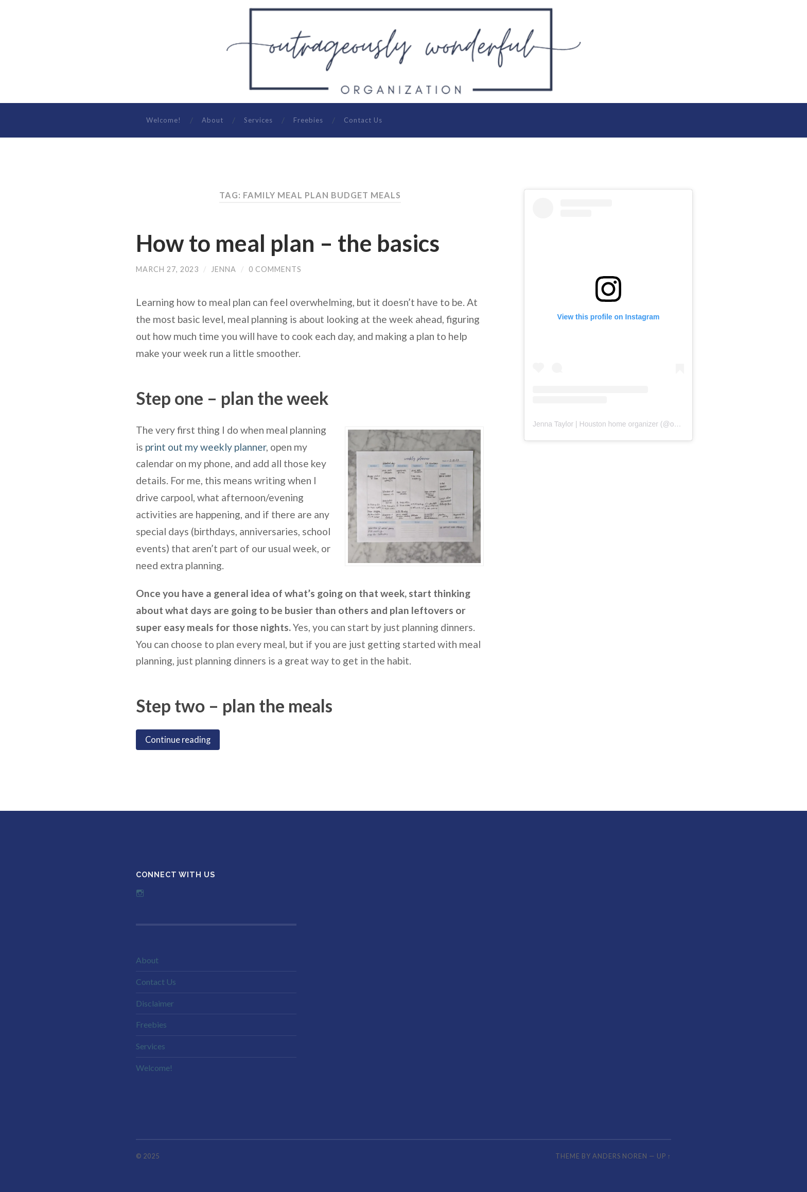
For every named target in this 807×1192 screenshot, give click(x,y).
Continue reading (177, 740)
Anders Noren (619, 1156)
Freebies (308, 120)
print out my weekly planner (205, 447)
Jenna (223, 269)
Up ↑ (664, 1156)
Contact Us (363, 120)
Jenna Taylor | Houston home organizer (595, 424)
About (212, 120)
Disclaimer (155, 1003)
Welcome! (163, 120)
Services (258, 120)
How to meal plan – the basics (288, 243)
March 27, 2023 (167, 269)
